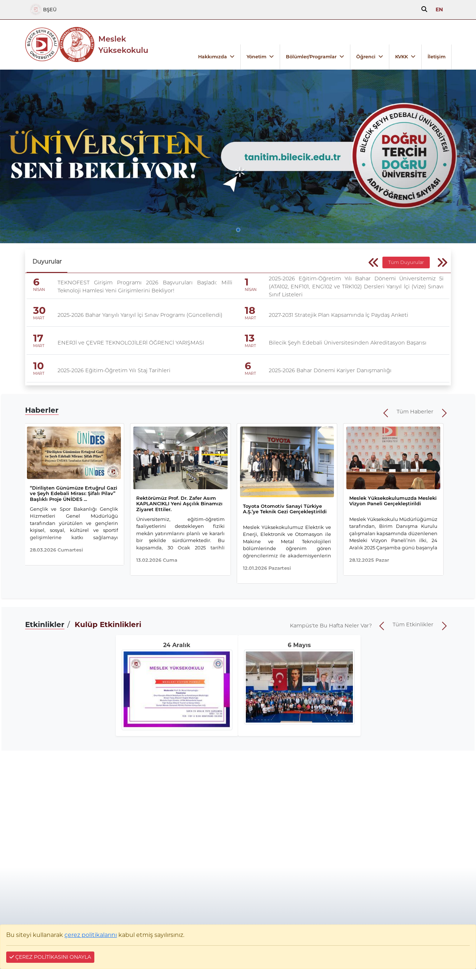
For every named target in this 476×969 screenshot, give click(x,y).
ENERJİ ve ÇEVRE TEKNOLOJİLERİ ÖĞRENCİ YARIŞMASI (131, 342)
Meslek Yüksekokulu (123, 44)
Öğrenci (365, 56)
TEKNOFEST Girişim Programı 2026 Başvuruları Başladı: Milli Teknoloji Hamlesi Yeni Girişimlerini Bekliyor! (145, 286)
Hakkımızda (212, 56)
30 (39, 310)
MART (38, 318)
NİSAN (39, 289)
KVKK (401, 56)
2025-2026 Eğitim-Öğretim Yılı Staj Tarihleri (114, 370)
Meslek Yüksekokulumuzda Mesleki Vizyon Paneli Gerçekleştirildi (393, 501)
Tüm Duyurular (406, 262)
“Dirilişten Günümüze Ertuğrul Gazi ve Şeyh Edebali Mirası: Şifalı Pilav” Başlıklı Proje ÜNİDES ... (73, 493)
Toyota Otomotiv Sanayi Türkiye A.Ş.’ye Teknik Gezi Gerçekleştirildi (285, 509)
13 (250, 338)
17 (38, 338)
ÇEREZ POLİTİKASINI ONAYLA (50, 957)
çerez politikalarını (90, 934)
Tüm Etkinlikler (413, 624)
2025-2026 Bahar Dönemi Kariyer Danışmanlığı (330, 370)
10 (38, 366)
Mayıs (302, 645)
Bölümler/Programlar (311, 56)
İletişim (436, 56)
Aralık (181, 645)
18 (250, 310)
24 (166, 645)
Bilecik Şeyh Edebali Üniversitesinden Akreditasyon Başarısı (347, 342)
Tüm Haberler (415, 411)
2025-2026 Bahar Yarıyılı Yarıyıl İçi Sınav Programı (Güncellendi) (140, 315)
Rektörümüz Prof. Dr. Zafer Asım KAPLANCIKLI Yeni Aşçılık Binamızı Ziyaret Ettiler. (179, 503)
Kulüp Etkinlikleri (108, 624)
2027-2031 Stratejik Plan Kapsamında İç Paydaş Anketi (338, 315)
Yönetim (256, 56)
